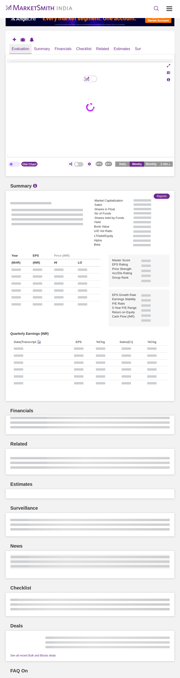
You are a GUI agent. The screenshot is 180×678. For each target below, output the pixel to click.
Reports (162, 196)
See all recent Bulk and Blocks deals (33, 655)
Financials (63, 49)
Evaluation (20, 49)
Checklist (83, 49)
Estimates (122, 49)
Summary (42, 49)
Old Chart (29, 164)
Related (102, 49)
